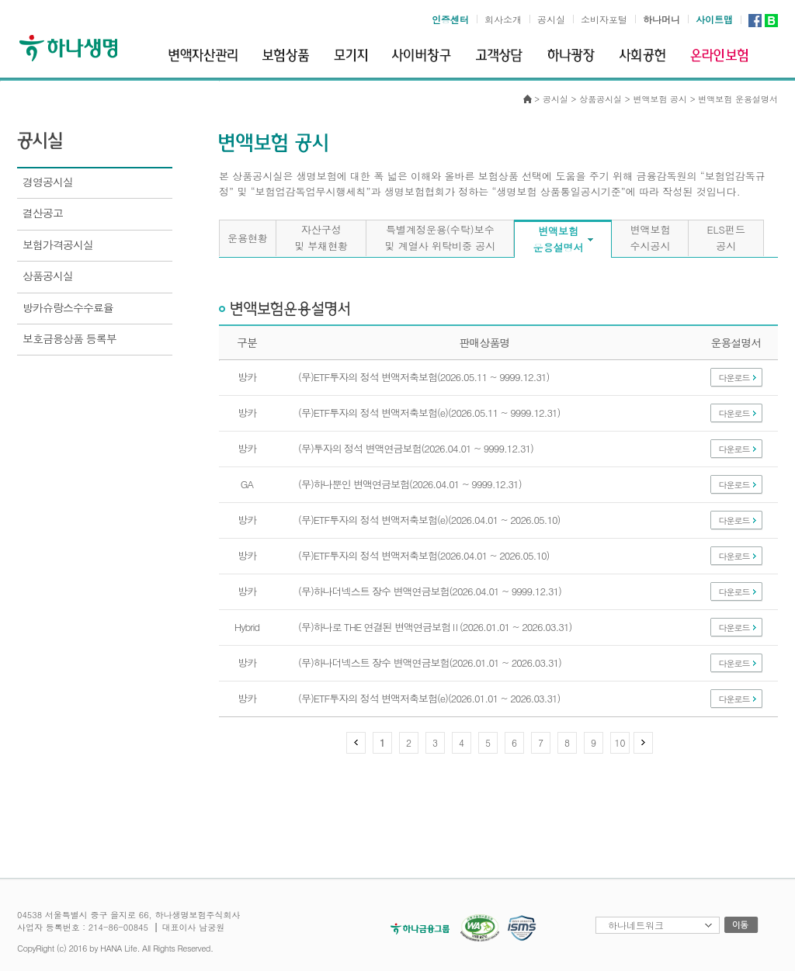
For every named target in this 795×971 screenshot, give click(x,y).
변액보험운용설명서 (558, 239)
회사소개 (503, 19)
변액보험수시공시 (650, 237)
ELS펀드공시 (725, 237)
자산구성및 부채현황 (321, 237)
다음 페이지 (643, 743)
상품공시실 (600, 99)
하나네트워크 (636, 924)
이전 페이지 (356, 743)
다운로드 (734, 377)
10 (620, 742)
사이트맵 (714, 19)
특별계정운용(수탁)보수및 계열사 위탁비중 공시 (439, 237)
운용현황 (247, 238)
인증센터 (450, 19)
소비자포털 (604, 19)
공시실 (551, 19)
